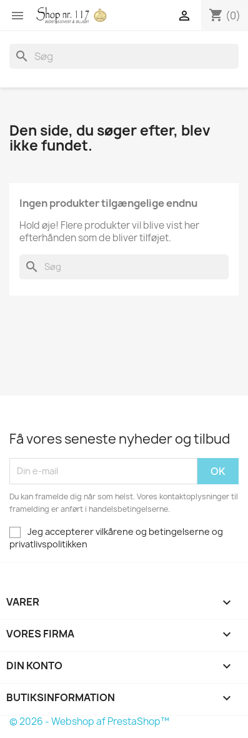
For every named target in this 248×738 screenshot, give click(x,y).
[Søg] (124, 56)
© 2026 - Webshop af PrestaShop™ (89, 721)
